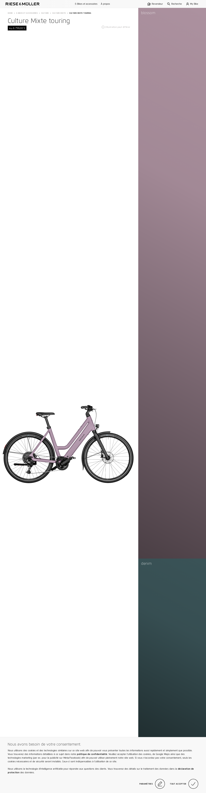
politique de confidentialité (92, 754)
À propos (105, 4)
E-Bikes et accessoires (86, 4)
